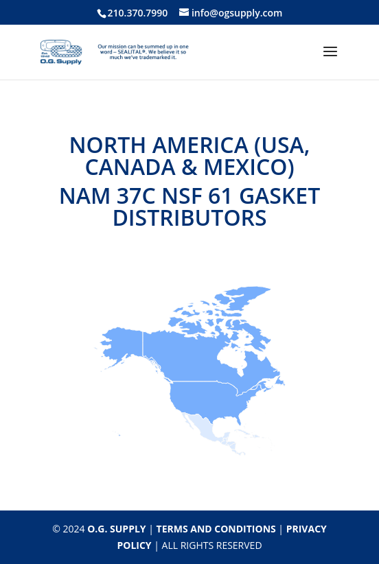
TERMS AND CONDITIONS (216, 528)
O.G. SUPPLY (116, 528)
